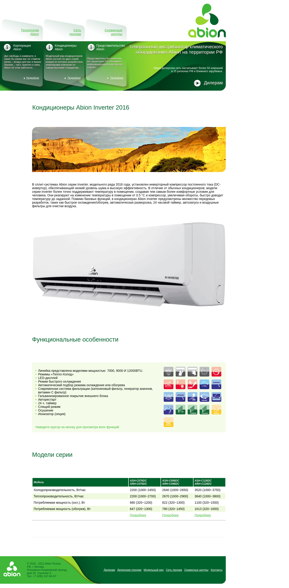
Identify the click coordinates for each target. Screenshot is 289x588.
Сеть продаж (75, 32)
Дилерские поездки (129, 570)
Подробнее (32, 77)
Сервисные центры (113, 32)
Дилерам (213, 82)
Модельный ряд (153, 570)
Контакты (216, 570)
